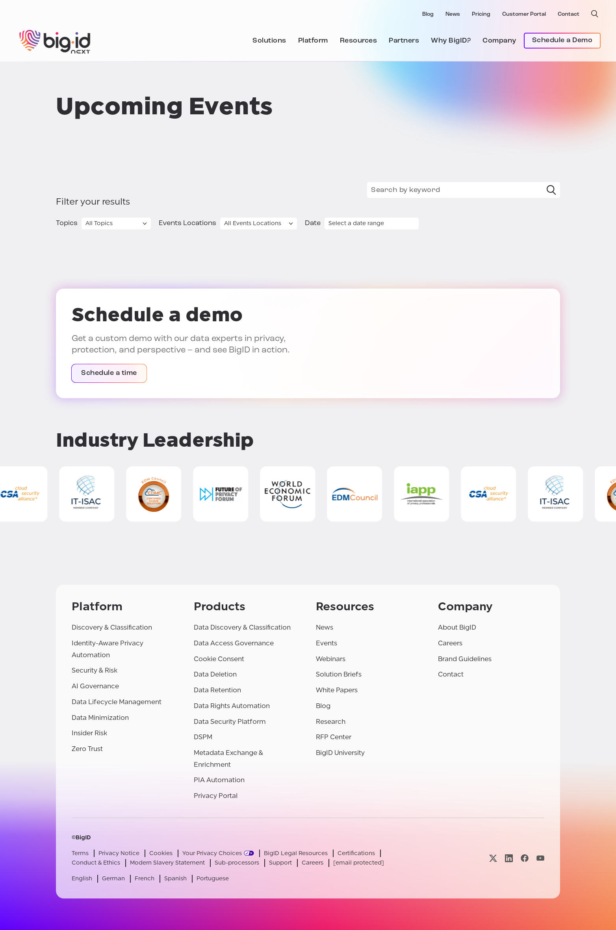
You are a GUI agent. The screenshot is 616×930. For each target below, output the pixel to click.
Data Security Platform (230, 721)
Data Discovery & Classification (242, 627)
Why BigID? (451, 41)
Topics (67, 223)
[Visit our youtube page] (540, 858)
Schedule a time (109, 373)
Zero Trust (87, 749)
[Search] (551, 190)
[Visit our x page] (493, 858)
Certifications (356, 853)
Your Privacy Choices (212, 853)
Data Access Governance (234, 643)
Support (280, 862)
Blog (428, 14)
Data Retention (217, 690)
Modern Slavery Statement (167, 862)
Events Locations (187, 223)
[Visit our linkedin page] (509, 858)
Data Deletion (215, 674)
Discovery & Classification (112, 627)
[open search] (594, 14)
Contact (568, 14)
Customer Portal (524, 14)
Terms (80, 853)
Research (330, 721)
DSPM (203, 737)
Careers (450, 643)
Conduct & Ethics (96, 862)
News (452, 14)
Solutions (269, 41)
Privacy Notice (118, 853)
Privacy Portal (215, 796)
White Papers (337, 690)
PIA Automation (219, 780)
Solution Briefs (339, 674)
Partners (404, 41)
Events (326, 643)
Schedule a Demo (562, 40)
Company (499, 41)
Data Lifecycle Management (116, 702)
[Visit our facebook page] (525, 858)
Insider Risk (89, 733)
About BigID (457, 627)
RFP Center (333, 737)
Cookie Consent (219, 659)
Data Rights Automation (232, 706)
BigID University (340, 753)
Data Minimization (100, 717)
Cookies (161, 853)
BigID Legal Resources (296, 853)
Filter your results (93, 202)
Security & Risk (94, 670)
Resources (358, 41)
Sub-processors (237, 862)
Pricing (481, 14)
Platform (313, 41)
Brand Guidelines (465, 659)
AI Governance (95, 686)
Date (313, 223)
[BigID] (55, 41)
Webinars (330, 659)
